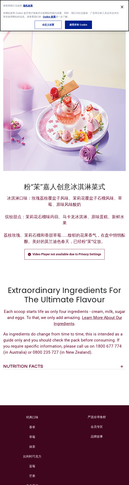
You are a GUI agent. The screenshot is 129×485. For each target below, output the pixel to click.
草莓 (32, 437)
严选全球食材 (97, 417)
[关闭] (122, 5)
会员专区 (97, 426)
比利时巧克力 (32, 456)
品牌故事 (97, 436)
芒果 (32, 476)
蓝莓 (32, 466)
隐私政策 (28, 3)
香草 (32, 427)
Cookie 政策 (49, 14)
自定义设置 (48, 22)
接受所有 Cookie (78, 22)
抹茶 (32, 446)
